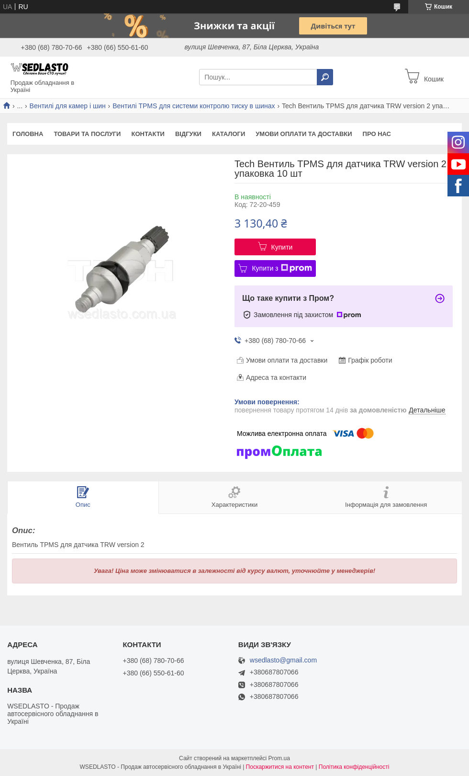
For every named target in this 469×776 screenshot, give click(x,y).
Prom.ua (279, 758)
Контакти (148, 133)
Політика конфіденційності (354, 767)
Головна (27, 133)
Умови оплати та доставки (304, 133)
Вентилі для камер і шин (68, 106)
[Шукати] (325, 77)
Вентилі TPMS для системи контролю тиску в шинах (193, 106)
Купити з (282, 268)
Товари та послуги (87, 133)
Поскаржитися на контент (280, 767)
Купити (282, 247)
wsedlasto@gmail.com (283, 660)
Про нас (377, 133)
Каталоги (228, 133)
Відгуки (188, 133)
